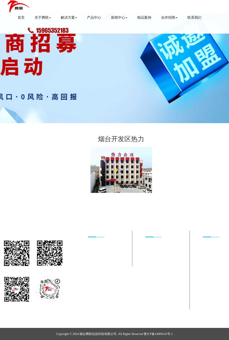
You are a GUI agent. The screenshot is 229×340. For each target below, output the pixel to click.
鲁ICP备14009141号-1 (158, 334)
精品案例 (144, 17)
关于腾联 (43, 17)
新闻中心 (119, 17)
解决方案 (69, 17)
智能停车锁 (153, 287)
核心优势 (94, 244)
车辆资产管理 (155, 294)
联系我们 (194, 17)
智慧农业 (152, 300)
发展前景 (94, 250)
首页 (21, 17)
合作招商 (169, 17)
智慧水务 (152, 269)
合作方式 (94, 257)
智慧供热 (152, 250)
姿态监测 (152, 275)
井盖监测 (152, 263)
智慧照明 (152, 281)
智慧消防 (152, 257)
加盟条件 (94, 263)
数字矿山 (152, 306)
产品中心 (94, 17)
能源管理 (152, 244)
